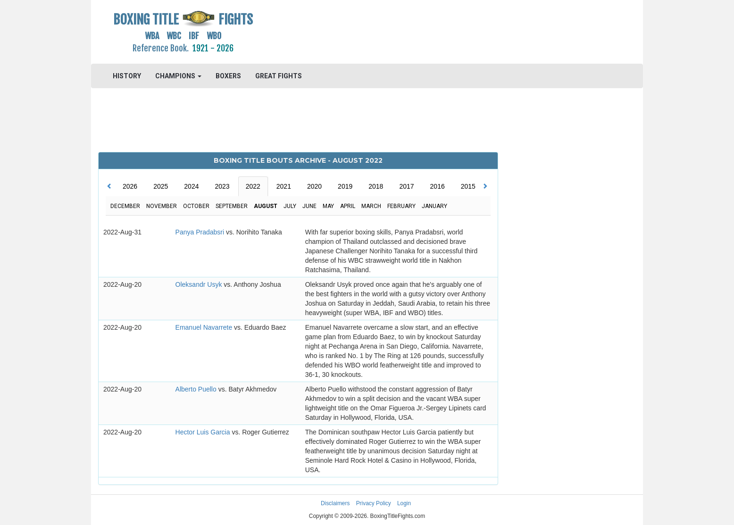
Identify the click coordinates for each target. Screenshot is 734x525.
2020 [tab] (314, 186)
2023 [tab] (222, 186)
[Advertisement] (436, 30)
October (196, 206)
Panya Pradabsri (200, 232)
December (125, 206)
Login (404, 503)
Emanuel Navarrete (204, 327)
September (232, 206)
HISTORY (127, 76)
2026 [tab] (130, 186)
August (265, 206)
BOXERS (228, 76)
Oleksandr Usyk (199, 284)
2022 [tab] (253, 186)
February (401, 206)
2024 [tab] (191, 186)
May (328, 206)
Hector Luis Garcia (203, 432)
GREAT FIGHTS (278, 76)
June (309, 206)
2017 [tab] (406, 186)
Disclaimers (335, 503)
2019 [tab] (345, 186)
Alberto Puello (196, 389)
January (434, 206)
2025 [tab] (160, 186)
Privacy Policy (373, 503)
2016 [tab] (437, 186)
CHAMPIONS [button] (178, 76)
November (161, 206)
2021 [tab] (283, 186)
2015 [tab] (468, 186)
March (371, 206)
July (290, 206)
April (347, 206)
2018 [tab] (375, 186)
